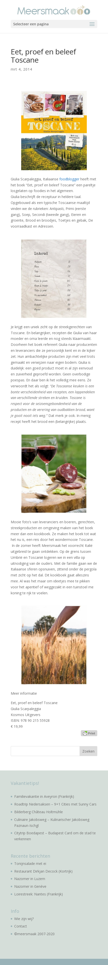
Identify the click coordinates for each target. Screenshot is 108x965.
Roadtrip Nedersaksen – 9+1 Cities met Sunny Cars (55, 804)
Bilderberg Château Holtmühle (38, 811)
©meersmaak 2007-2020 (34, 933)
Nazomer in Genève (30, 886)
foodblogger (69, 179)
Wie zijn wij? (24, 918)
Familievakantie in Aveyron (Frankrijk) (44, 796)
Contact (20, 926)
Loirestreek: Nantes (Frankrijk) (38, 894)
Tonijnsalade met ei (30, 863)
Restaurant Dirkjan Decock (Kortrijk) (43, 871)
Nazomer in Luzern (29, 878)
